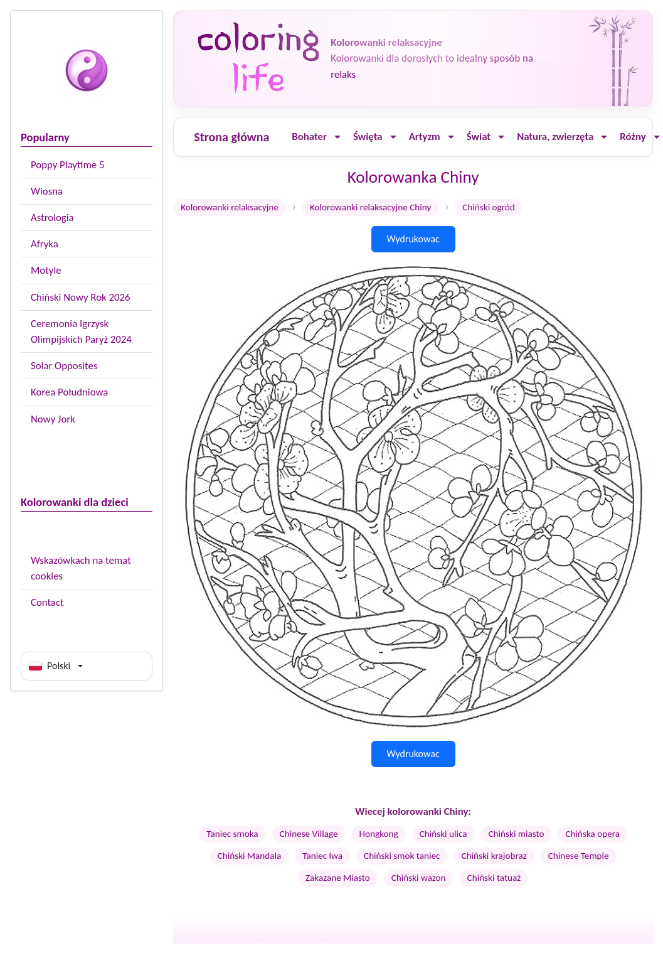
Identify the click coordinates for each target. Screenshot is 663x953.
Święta (368, 136)
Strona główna (231, 136)
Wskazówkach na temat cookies (81, 568)
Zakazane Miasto (337, 877)
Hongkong (378, 833)
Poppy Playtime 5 (67, 164)
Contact (47, 602)
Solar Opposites (64, 365)
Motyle (46, 270)
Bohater (309, 136)
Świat (479, 136)
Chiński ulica (443, 833)
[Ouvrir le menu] (337, 137)
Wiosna (47, 191)
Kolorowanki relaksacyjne (229, 207)
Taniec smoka (232, 833)
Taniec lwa (322, 855)
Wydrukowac (413, 239)
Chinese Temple (578, 855)
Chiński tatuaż (494, 877)
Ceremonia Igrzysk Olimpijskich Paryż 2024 (81, 331)
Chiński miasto (516, 833)
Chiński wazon (418, 877)
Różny (632, 136)
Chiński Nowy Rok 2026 (80, 297)
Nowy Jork (53, 419)
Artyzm (424, 136)
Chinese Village (309, 833)
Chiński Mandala (250, 855)
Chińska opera (592, 833)
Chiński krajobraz (493, 855)
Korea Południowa (69, 392)
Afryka (44, 243)
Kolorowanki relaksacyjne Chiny (370, 207)
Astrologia (52, 217)
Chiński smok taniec (402, 855)
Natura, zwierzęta (555, 136)
